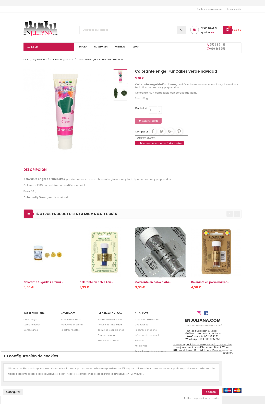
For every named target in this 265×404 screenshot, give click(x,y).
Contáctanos (30, 330)
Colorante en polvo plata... (153, 282)
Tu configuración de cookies (150, 351)
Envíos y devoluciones (110, 319)
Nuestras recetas (70, 330)
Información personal (147, 335)
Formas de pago (107, 335)
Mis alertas (141, 345)
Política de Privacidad (110, 324)
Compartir (152, 131)
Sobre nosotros (32, 324)
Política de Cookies (108, 340)
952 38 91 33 (216, 44)
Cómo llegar (30, 319)
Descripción (35, 169)
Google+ (170, 131)
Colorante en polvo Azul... (96, 282)
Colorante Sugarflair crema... (43, 282)
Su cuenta (141, 313)
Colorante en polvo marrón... (210, 282)
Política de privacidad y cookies (201, 398)
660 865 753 (216, 48)
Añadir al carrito (148, 121)
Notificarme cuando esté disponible (159, 143)
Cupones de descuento (148, 319)
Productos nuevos (71, 319)
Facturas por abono (146, 330)
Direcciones (141, 324)
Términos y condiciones (111, 330)
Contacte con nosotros (209, 9)
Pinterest (179, 131)
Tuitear (161, 131)
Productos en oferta (72, 324)
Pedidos (139, 340)
